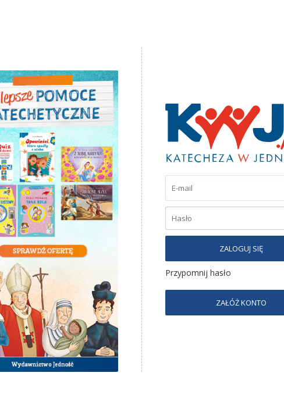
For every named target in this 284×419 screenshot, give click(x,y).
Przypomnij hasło (198, 272)
